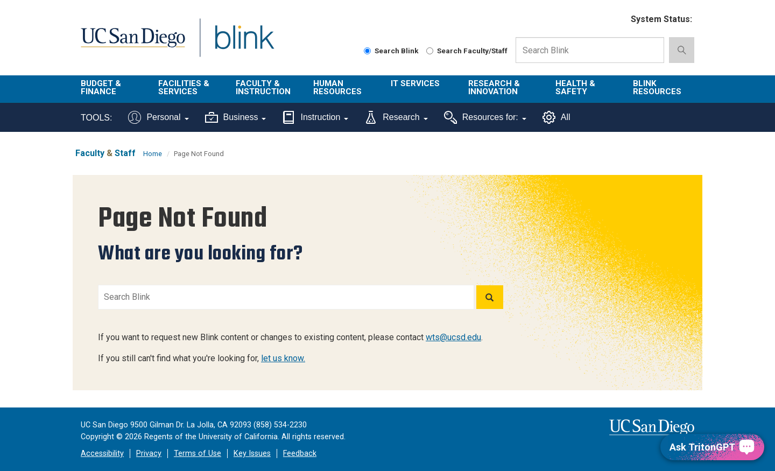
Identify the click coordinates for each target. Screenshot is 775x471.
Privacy (148, 453)
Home (152, 154)
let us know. (283, 358)
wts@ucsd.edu (453, 337)
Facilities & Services (183, 87)
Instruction (315, 117)
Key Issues (252, 453)
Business (235, 117)
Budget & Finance (101, 87)
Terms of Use (197, 453)
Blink (244, 43)
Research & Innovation (494, 87)
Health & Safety (575, 87)
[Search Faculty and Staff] (429, 50)
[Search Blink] (367, 50)
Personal (158, 117)
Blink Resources (657, 87)
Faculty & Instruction (263, 87)
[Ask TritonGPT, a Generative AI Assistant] (712, 447)
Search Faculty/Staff (467, 50)
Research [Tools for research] (395, 117)
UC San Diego (133, 43)
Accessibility (102, 453)
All (556, 117)
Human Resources (337, 87)
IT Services (415, 83)
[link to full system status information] (616, 19)
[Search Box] (590, 50)
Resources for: (485, 117)
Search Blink (391, 50)
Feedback (299, 453)
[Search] (489, 297)
